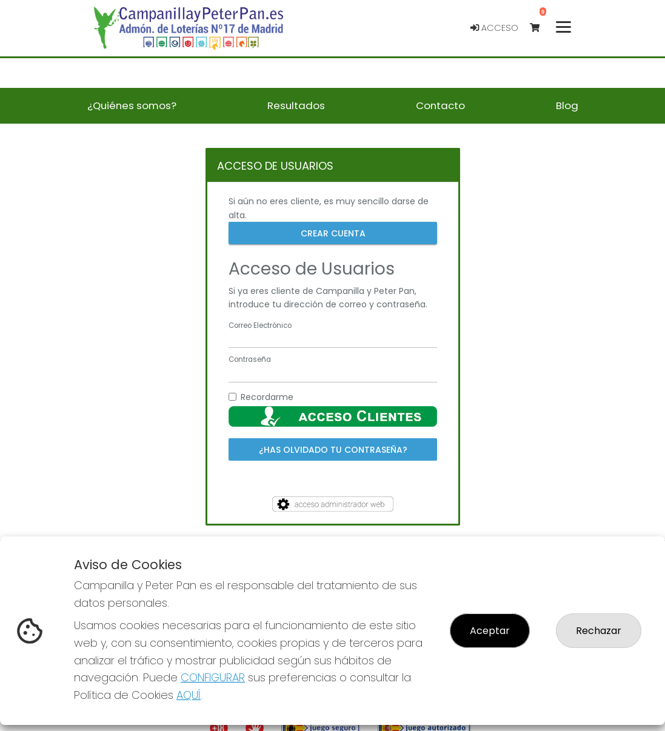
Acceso (494, 28)
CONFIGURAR (213, 677)
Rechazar (598, 631)
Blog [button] (567, 105)
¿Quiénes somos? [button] (131, 105)
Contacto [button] (440, 105)
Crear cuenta (332, 233)
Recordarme (267, 397)
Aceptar (490, 631)
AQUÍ (188, 695)
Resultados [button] (296, 105)
